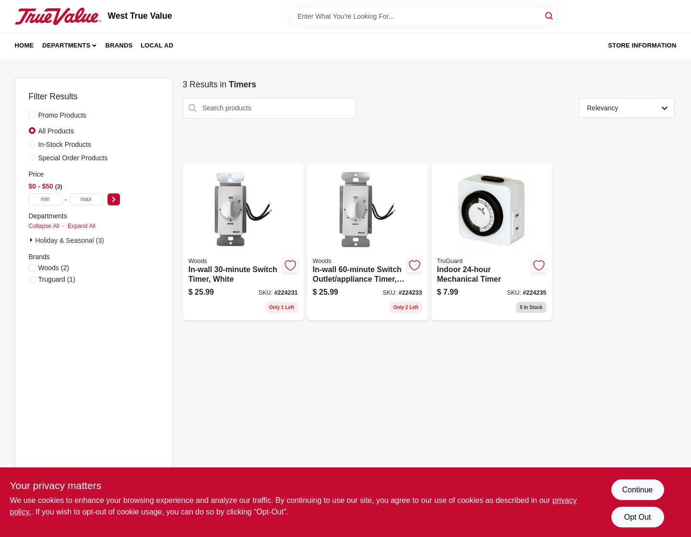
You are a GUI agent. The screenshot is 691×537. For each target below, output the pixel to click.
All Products (56, 131)
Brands (119, 45)
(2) (53, 268)
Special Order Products (73, 157)
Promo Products (62, 115)
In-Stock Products (65, 144)
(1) (56, 279)
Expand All (81, 226)
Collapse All (44, 226)
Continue (637, 490)
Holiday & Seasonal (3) (70, 240)
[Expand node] (32, 240)
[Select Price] (113, 199)
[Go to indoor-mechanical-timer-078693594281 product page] (491, 242)
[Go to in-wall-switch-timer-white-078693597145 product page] (243, 242)
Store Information (642, 45)
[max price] (86, 199)
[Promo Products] (32, 114)
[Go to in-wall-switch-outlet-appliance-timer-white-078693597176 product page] (367, 242)
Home (24, 45)
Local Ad (157, 45)
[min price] (45, 199)
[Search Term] (424, 16)
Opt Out (637, 517)
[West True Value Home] (58, 16)
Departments (66, 45)
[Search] (550, 16)
